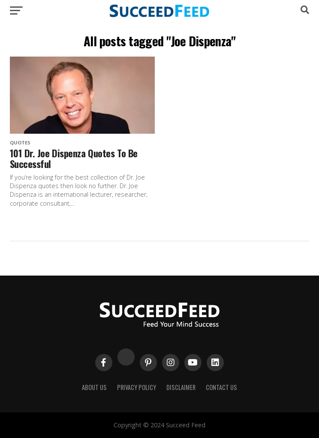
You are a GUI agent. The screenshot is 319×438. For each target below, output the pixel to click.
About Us (94, 387)
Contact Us (221, 387)
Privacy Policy (136, 387)
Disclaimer (181, 387)
